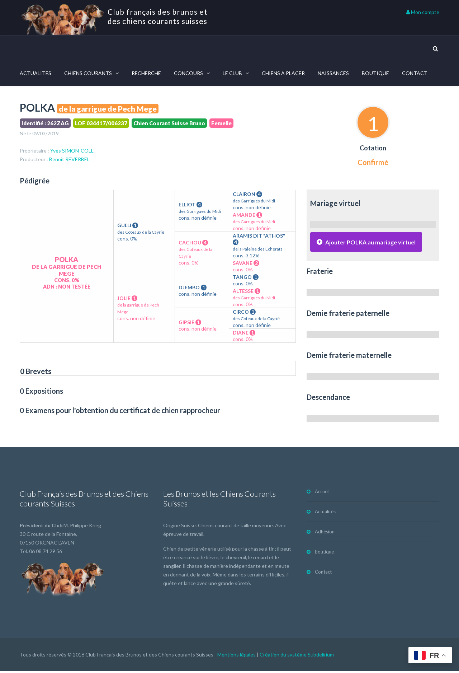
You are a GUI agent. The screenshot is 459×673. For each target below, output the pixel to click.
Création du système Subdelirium (297, 656)
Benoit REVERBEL (69, 160)
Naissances (333, 73)
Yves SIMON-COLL (72, 152)
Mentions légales (236, 656)
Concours (188, 73)
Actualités (35, 73)
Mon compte (422, 12)
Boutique (375, 73)
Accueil (322, 493)
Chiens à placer (283, 73)
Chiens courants (88, 73)
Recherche (146, 73)
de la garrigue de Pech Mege (108, 108)
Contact (414, 73)
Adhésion (325, 533)
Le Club (232, 73)
